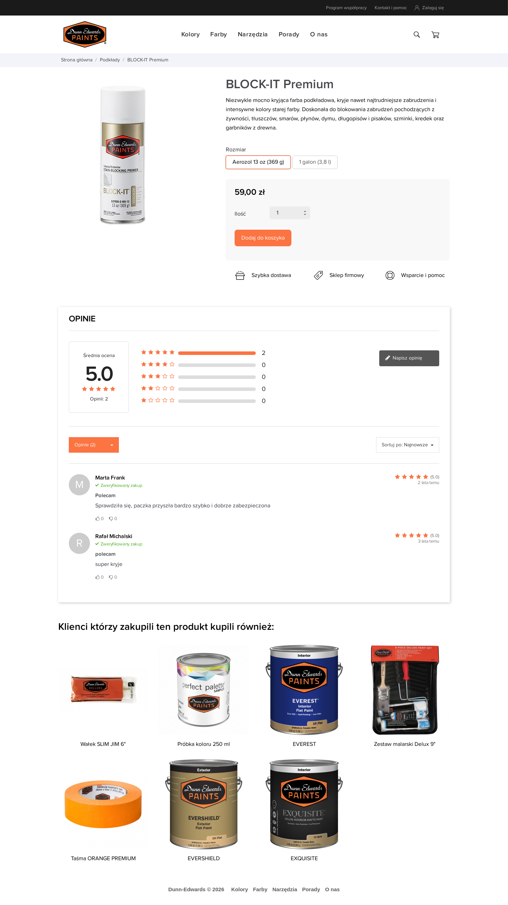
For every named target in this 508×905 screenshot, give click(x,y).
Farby (218, 34)
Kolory (190, 34)
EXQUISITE (304, 858)
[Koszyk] (435, 34)
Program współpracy (346, 8)
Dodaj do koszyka (263, 238)
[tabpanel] (136, 155)
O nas (319, 34)
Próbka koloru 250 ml (203, 744)
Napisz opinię (403, 358)
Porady (289, 34)
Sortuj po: (392, 445)
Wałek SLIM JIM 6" (103, 744)
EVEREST (304, 744)
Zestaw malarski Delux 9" (405, 744)
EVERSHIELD (204, 858)
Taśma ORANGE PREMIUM (103, 858)
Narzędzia (253, 34)
